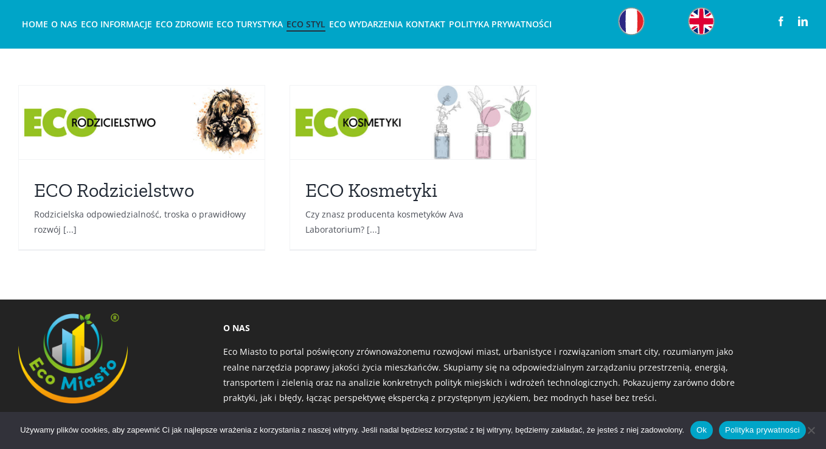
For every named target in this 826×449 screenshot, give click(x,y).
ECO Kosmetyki (371, 190)
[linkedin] (803, 21)
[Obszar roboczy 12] (631, 10)
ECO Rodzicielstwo (114, 190)
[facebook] (781, 21)
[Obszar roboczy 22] (701, 10)
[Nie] (811, 430)
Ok (701, 429)
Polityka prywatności (762, 429)
